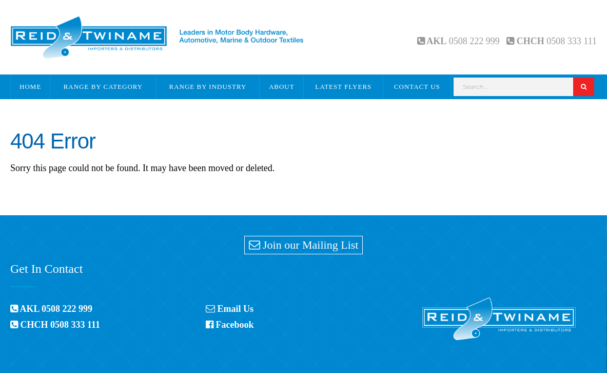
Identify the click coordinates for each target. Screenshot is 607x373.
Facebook (230, 325)
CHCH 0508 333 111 (55, 325)
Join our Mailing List (304, 244)
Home (30, 86)
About (282, 86)
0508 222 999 (474, 41)
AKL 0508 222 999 (51, 309)
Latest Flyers (343, 86)
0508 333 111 (571, 41)
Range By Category (103, 86)
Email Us (229, 309)
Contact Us (417, 86)
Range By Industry (208, 86)
